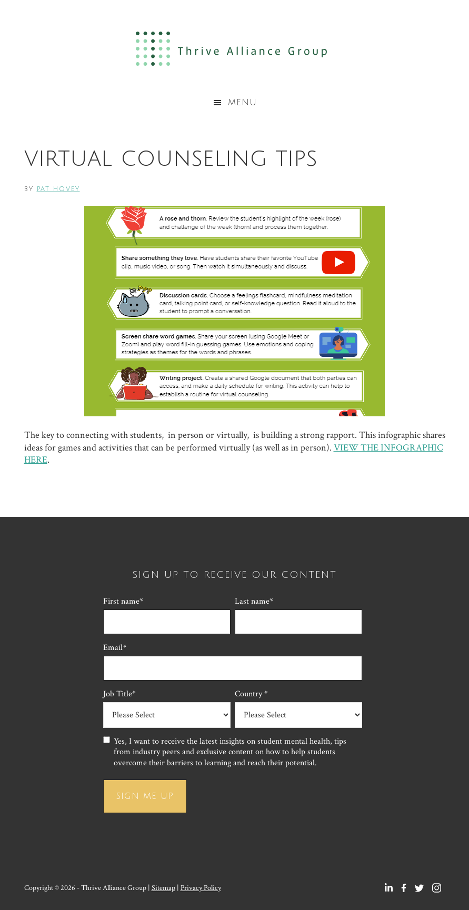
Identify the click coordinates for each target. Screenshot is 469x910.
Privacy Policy (201, 888)
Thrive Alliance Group (234, 49)
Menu (242, 102)
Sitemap (163, 888)
